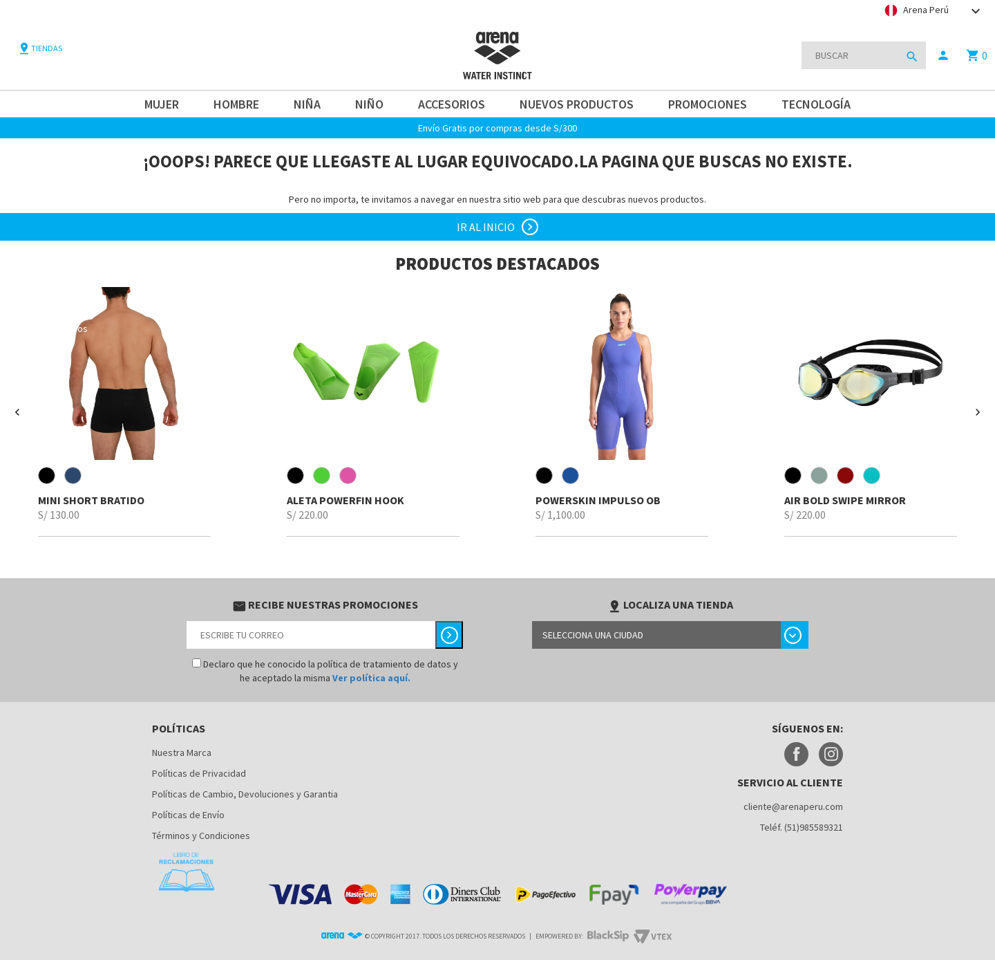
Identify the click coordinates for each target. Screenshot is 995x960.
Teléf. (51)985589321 (801, 827)
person (943, 55)
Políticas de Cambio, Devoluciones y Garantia (245, 794)
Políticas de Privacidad (199, 773)
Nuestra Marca (181, 752)
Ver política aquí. (371, 678)
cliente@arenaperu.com (793, 806)
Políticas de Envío (188, 815)
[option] (124, 412)
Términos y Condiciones (201, 835)
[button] (17, 412)
